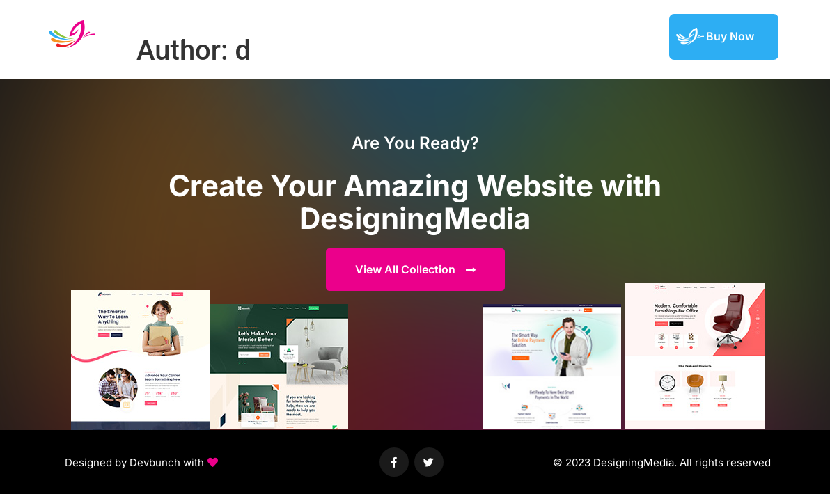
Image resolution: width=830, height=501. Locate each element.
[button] (141, 463)
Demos (455, 36)
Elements (513, 36)
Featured (574, 36)
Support (633, 36)
